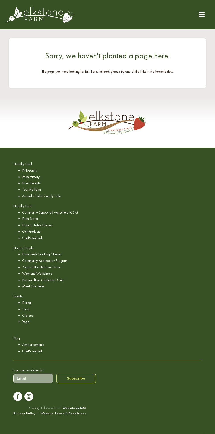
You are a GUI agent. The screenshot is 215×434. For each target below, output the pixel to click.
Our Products (31, 231)
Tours (26, 309)
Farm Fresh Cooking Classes (42, 254)
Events (17, 296)
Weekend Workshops (37, 273)
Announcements (33, 344)
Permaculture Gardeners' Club (43, 280)
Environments (31, 183)
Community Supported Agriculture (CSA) (50, 212)
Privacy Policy (24, 413)
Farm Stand (30, 218)
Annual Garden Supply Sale (41, 196)
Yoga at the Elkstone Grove (41, 267)
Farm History (31, 176)
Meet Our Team (33, 286)
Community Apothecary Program (45, 260)
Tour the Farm (31, 189)
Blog (16, 338)
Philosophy (29, 170)
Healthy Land (22, 164)
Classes (27, 315)
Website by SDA (74, 408)
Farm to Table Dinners (37, 225)
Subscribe (76, 378)
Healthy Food (22, 206)
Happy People (23, 248)
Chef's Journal (32, 238)
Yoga (26, 321)
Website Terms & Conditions (63, 413)
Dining (26, 302)
